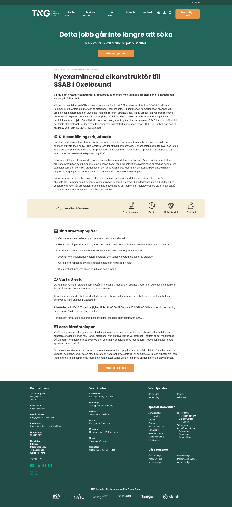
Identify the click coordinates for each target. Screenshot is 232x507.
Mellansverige (183, 455)
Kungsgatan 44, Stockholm (42, 417)
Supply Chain (185, 437)
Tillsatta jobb (64, 69)
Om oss (111, 14)
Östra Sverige (154, 455)
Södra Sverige (155, 462)
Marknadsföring (155, 433)
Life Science (154, 440)
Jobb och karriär (89, 14)
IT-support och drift (187, 416)
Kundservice (154, 416)
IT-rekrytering (183, 413)
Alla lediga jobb (116, 53)
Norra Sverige (183, 462)
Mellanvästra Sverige (187, 459)
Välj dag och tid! (37, 408)
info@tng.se (35, 396)
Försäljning (153, 430)
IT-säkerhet (184, 422)
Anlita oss (70, 14)
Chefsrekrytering (156, 437)
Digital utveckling (187, 419)
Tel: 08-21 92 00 (37, 399)
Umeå (92, 438)
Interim (180, 394)
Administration (155, 413)
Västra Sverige (155, 459)
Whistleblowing (37, 453)
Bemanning (153, 397)
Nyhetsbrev (35, 441)
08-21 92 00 (195, 2)
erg (117, 432)
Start (55, 69)
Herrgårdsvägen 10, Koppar (102, 432)
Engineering (184, 431)
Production (184, 434)
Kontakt (147, 12)
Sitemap (34, 444)
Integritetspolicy (38, 447)
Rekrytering (153, 394)
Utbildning (181, 397)
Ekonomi (152, 420)
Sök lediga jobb (187, 14)
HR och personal (156, 426)
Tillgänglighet (37, 450)
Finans (151, 423)
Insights (130, 12)
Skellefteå (94, 447)
